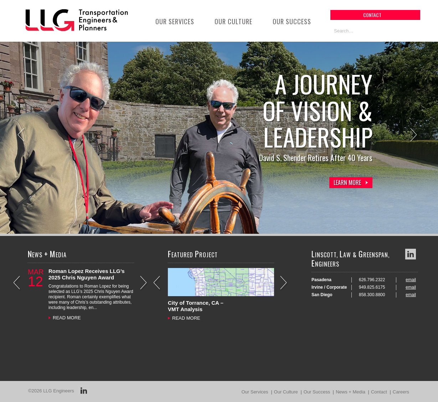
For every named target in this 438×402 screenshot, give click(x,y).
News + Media (350, 392)
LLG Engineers (58, 390)
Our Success (292, 21)
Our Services (174, 21)
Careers (401, 392)
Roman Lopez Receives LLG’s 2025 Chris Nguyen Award (86, 274)
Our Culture (233, 21)
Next (414, 135)
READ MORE (67, 317)
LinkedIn (410, 254)
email (411, 279)
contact (372, 15)
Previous (22, 135)
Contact (379, 392)
